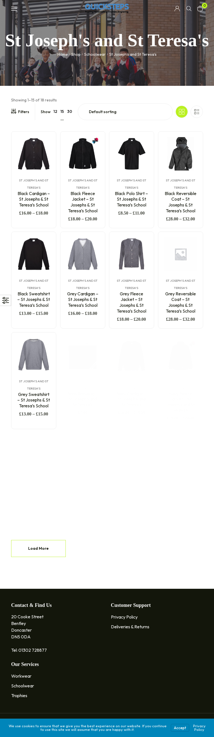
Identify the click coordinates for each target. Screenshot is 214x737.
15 (62, 111)
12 (55, 111)
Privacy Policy (199, 728)
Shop (76, 54)
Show (46, 111)
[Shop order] (125, 111)
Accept (180, 728)
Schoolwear (95, 54)
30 (69, 111)
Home (62, 54)
